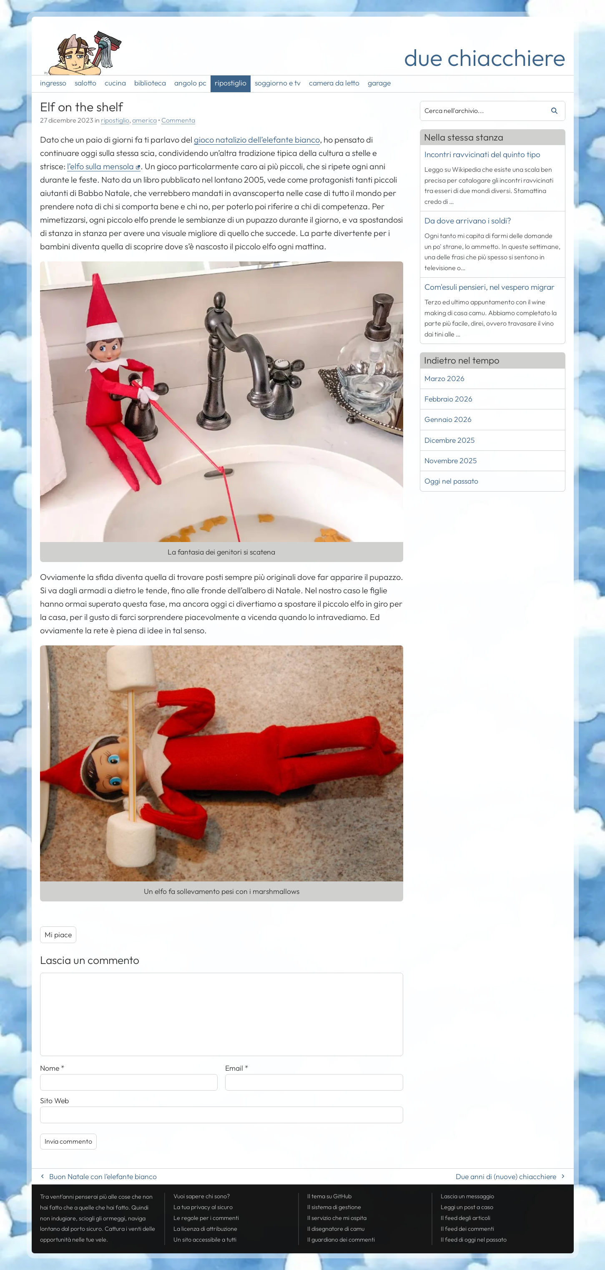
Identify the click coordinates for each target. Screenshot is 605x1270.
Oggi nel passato (451, 481)
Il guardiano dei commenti (341, 1239)
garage (379, 83)
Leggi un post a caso (467, 1207)
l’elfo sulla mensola (100, 166)
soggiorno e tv (278, 83)
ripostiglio (230, 83)
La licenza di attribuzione (205, 1228)
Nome (52, 1068)
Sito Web (54, 1100)
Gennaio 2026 (448, 419)
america (144, 120)
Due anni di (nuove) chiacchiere (506, 1176)
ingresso (53, 83)
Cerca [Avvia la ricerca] (551, 110)
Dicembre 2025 (449, 440)
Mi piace (58, 934)
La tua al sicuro (203, 1207)
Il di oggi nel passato (474, 1239)
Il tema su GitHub (329, 1196)
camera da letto (334, 83)
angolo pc (190, 83)
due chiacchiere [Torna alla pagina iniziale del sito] (484, 57)
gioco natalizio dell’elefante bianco (257, 139)
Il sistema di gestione (334, 1207)
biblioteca (150, 83)
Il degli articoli (465, 1218)
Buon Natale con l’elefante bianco (103, 1176)
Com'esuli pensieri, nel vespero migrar (489, 287)
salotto (85, 83)
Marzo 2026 (444, 378)
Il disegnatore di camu (335, 1228)
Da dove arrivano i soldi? (467, 221)
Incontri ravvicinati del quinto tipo (482, 154)
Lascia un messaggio (467, 1196)
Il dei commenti (467, 1228)
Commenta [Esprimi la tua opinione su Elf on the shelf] (178, 120)
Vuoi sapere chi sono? (201, 1196)
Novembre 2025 (450, 460)
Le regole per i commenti (206, 1218)
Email (237, 1068)
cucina (115, 83)
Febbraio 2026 (448, 399)
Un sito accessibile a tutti (204, 1239)
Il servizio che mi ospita (337, 1218)
